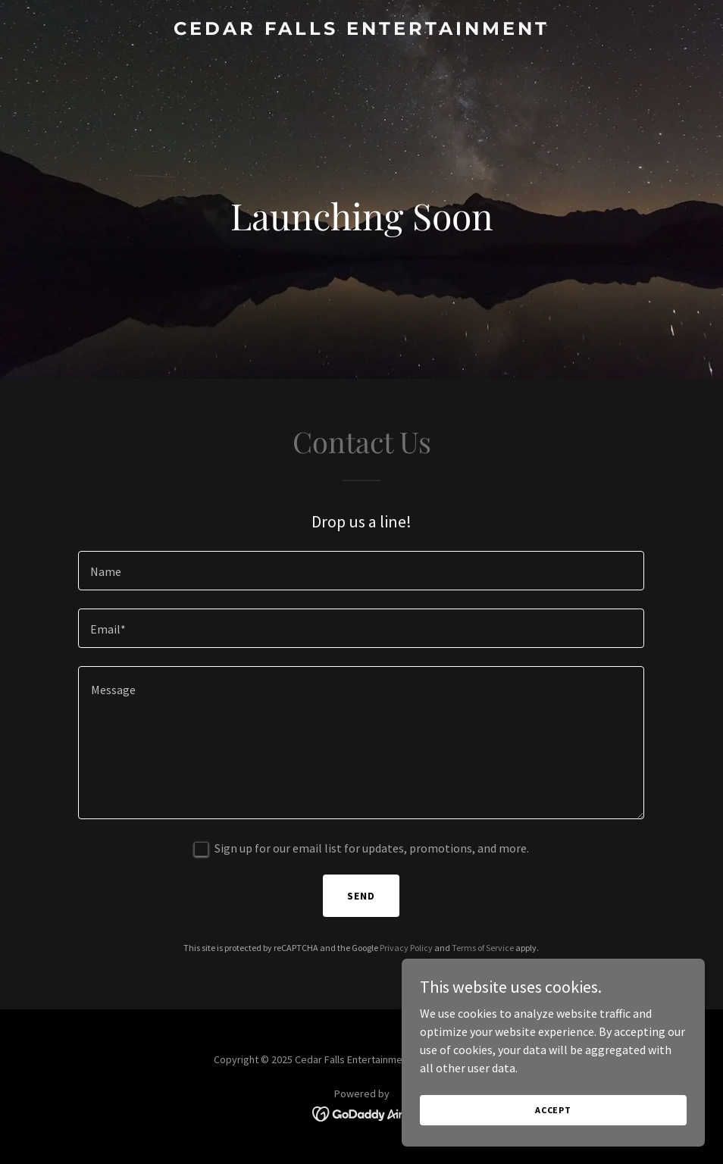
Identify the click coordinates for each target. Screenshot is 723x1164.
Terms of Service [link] (483, 947)
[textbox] (361, 570)
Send (361, 896)
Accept (553, 1110)
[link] (361, 30)
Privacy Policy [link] (406, 947)
